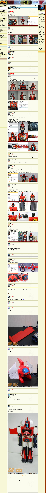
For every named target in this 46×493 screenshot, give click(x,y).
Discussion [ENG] (2, 25)
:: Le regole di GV (2, 15)
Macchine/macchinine (41, 30)
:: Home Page (2, 13)
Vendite (1, 31)
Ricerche (1, 32)
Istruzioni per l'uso (3, 45)
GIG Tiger (40, 31)
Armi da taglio (2, 49)
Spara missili (2, 52)
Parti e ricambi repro (41, 22)
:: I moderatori (2, 16)
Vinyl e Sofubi (40, 20)
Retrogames (40, 36)
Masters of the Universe (42, 21)
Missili (1, 48)
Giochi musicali (41, 48)
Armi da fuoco (2, 50)
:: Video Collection (2, 17)
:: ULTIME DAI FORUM (2, 19)
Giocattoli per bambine (42, 27)
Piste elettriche (41, 49)
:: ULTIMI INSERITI (41, 11)
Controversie (2, 35)
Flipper (40, 44)
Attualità (1, 38)
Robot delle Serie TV (41, 15)
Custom (1, 43)
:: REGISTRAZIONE (2, 11)
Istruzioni (1, 53)
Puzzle (39, 46)
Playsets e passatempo (42, 34)
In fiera (1, 23)
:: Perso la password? (3, 10)
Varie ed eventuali (2, 36)
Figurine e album (41, 42)
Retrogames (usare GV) (42, 40)
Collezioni (1, 42)
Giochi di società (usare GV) (42, 43)
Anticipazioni (2, 29)
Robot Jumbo (40, 16)
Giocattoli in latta (41, 32)
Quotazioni (1, 24)
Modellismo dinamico (41, 41)
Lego (39, 24)
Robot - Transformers (42, 17)
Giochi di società (41, 35)
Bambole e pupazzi (41, 26)
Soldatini (40, 25)
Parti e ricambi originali (42, 19)
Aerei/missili (40, 29)
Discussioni (1, 21)
